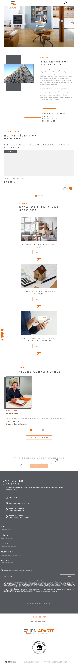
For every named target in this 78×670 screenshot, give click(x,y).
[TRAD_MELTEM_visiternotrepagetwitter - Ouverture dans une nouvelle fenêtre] (2, 333)
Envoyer (67, 573)
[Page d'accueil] (13, 5)
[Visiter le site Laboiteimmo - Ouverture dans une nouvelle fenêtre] (10, 659)
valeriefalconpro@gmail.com (18, 425)
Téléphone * (7, 549)
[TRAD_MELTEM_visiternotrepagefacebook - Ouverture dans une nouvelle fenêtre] (2, 330)
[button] (31, 431)
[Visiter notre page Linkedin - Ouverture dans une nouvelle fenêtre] (2, 340)
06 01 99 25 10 (13, 422)
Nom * (4, 524)
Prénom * (5, 532)
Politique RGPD (58, 659)
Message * (6, 557)
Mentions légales (63, 658)
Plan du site (55, 658)
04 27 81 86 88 (14, 495)
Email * (4, 540)
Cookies (65, 659)
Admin (70, 658)
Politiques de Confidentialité (27, 588)
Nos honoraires (47, 658)
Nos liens (51, 659)
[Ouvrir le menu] (72, 3)
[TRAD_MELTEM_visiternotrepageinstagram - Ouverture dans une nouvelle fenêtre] (2, 336)
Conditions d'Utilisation (41, 588)
